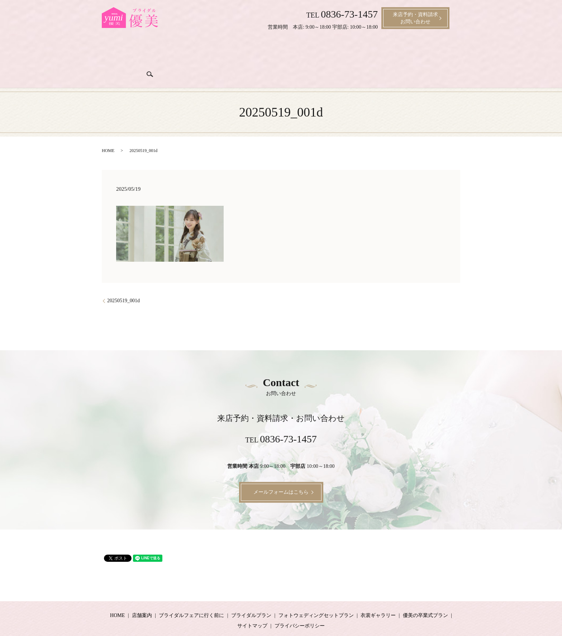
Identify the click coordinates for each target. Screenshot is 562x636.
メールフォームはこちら (281, 469)
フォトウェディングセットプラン (316, 592)
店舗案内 (141, 50)
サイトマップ (252, 602)
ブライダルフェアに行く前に (188, 50)
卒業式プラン (427, 50)
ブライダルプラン (246, 50)
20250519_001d (123, 277)
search (452, 50)
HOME (108, 127)
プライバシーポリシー (300, 602)
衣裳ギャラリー (354, 50)
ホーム (118, 50)
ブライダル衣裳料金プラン (301, 50)
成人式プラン (392, 50)
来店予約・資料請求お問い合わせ (415, 18)
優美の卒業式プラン (425, 592)
